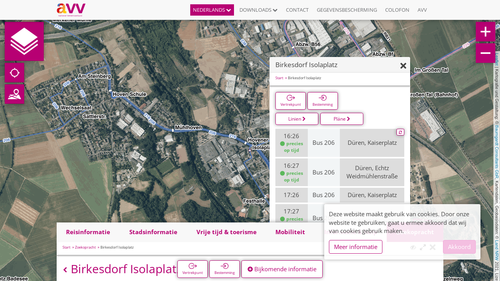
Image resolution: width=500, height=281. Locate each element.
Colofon (397, 9)
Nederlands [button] (212, 9)
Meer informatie (355, 247)
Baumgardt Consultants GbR (497, 151)
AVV (422, 9)
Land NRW (497, 250)
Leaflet (497, 59)
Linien (297, 119)
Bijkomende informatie (282, 269)
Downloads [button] (258, 9)
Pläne (342, 119)
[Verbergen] (403, 66)
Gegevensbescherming (347, 9)
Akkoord (459, 247)
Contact (297, 9)
